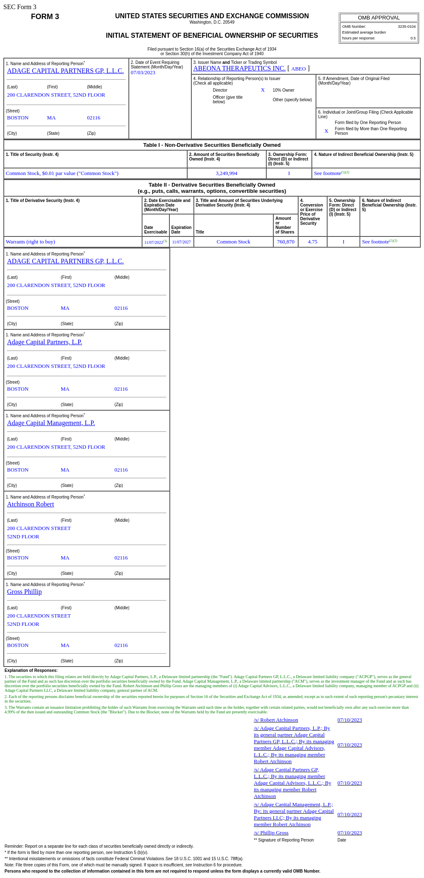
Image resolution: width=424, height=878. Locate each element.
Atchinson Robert (30, 504)
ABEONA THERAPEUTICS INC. (239, 68)
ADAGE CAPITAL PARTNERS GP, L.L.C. (65, 70)
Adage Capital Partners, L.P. (44, 341)
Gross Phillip (24, 591)
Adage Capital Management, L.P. (51, 422)
